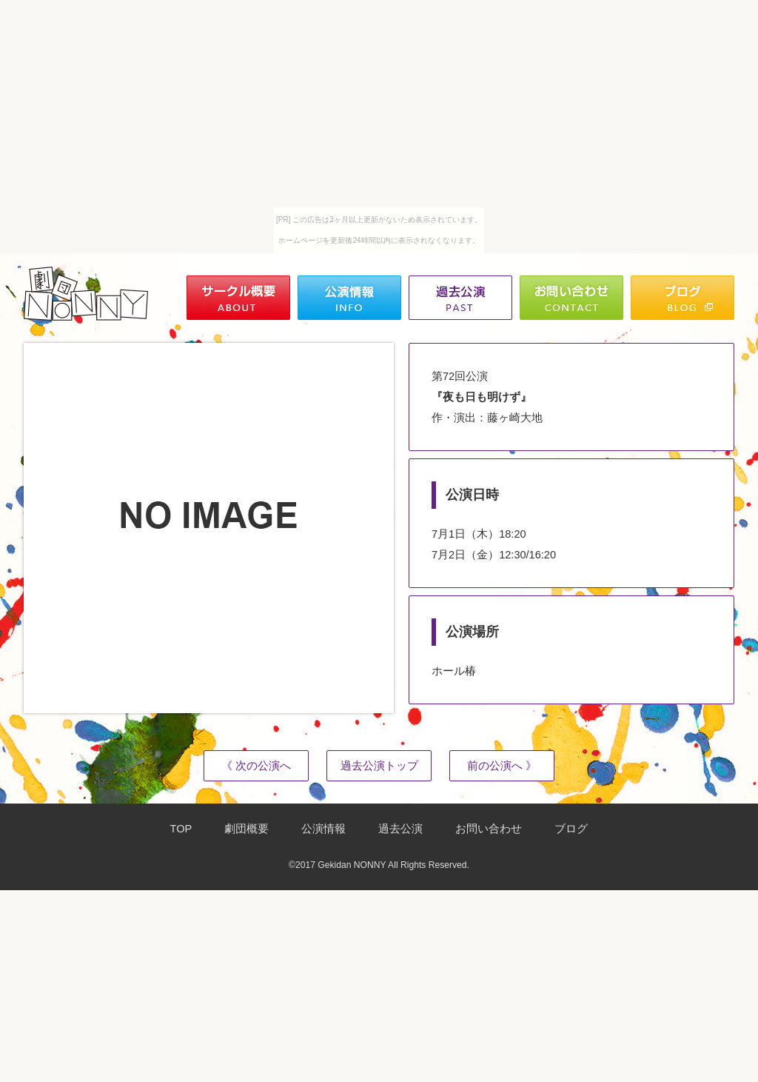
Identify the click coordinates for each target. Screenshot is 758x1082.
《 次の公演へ (256, 766)
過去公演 (400, 829)
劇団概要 (246, 829)
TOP (181, 829)
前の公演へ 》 (502, 766)
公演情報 (323, 829)
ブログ (571, 829)
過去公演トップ (379, 766)
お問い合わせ (488, 829)
